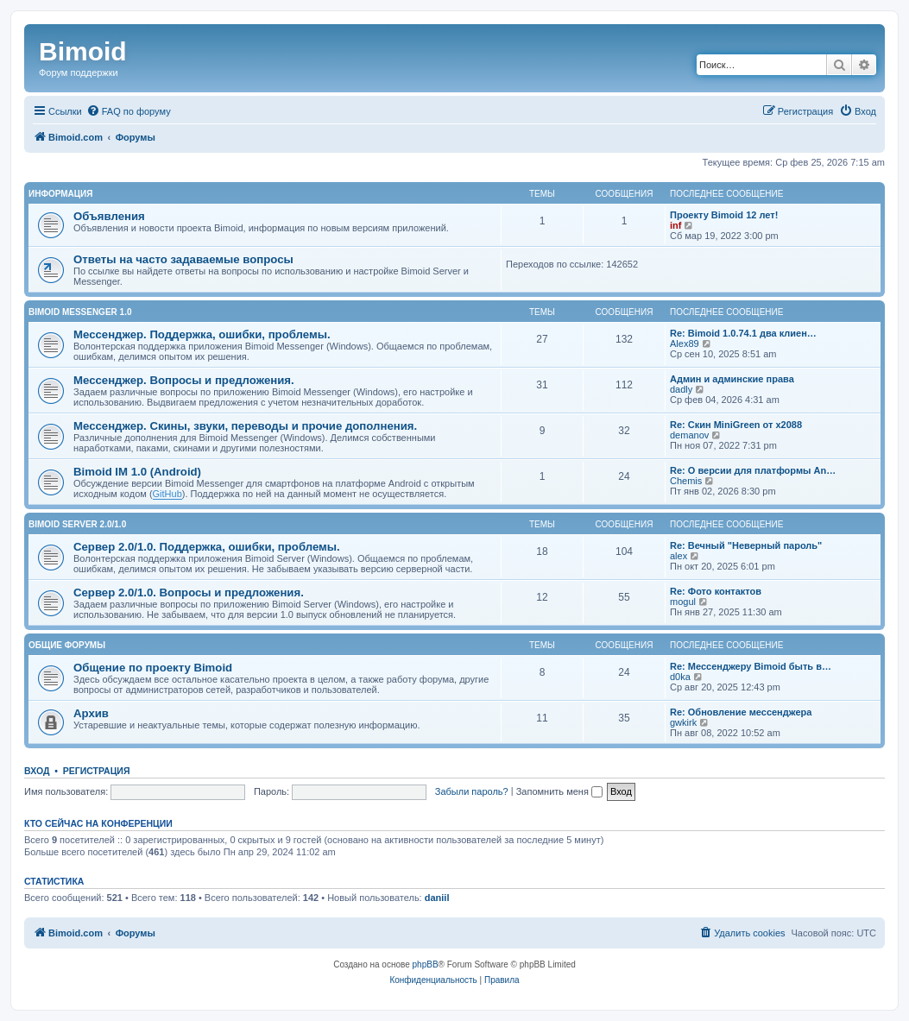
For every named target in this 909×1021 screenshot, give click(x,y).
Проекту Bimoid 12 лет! (724, 215)
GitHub (167, 493)
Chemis (686, 481)
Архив (91, 713)
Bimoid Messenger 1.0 (79, 312)
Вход (36, 771)
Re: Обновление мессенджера (740, 712)
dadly (681, 389)
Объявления (109, 216)
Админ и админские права (732, 379)
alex (678, 556)
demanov (689, 435)
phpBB (426, 964)
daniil (437, 897)
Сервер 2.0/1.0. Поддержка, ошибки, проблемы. (206, 546)
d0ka (680, 676)
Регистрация (96, 771)
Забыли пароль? (471, 791)
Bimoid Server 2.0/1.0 (77, 524)
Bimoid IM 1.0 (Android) (137, 471)
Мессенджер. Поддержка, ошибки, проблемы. (202, 334)
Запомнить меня (559, 791)
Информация (60, 194)
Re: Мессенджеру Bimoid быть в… (750, 666)
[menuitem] (128, 111)
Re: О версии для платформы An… (753, 470)
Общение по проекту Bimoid (152, 667)
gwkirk (683, 722)
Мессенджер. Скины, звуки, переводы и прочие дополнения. (245, 425)
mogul (683, 601)
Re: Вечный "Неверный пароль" (746, 545)
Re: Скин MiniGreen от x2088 (736, 424)
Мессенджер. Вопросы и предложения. (183, 380)
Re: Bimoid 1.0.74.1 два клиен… (743, 333)
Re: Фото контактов (715, 591)
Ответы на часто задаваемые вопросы (183, 259)
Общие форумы (66, 645)
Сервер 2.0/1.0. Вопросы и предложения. (188, 592)
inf (675, 225)
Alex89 (684, 343)
